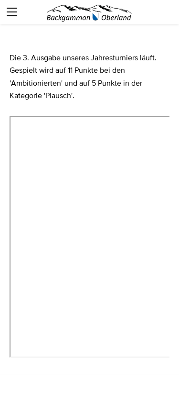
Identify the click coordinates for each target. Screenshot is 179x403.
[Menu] (12, 12)
